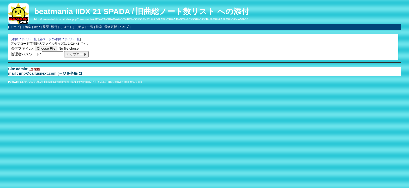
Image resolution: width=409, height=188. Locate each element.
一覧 (90, 26)
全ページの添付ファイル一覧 (59, 39)
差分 (37, 26)
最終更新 (110, 26)
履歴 (46, 26)
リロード (66, 26)
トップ (14, 26)
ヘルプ (124, 26)
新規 (81, 26)
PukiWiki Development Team (59, 81)
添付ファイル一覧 (24, 39)
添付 (54, 26)
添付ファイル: (22, 48)
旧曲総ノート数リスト (175, 11)
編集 (28, 26)
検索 (99, 26)
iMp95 (34, 69)
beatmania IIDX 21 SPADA (82, 11)
